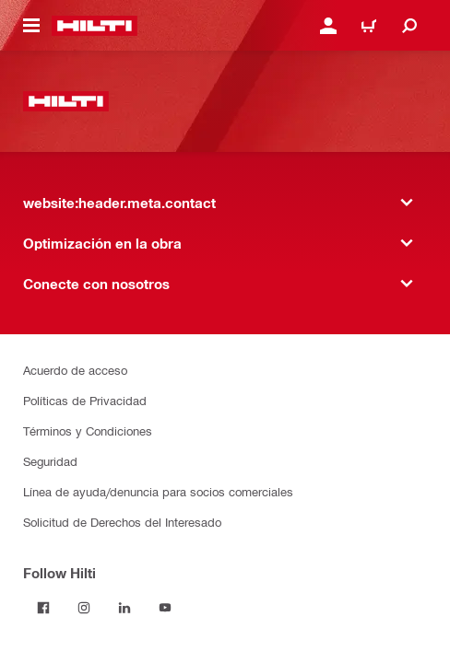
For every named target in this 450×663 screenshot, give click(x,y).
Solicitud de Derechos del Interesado (122, 522)
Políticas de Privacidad (85, 400)
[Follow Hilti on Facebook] (43, 607)
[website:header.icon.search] (409, 26)
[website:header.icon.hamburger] (31, 26)
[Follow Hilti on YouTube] (165, 607)
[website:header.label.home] (94, 26)
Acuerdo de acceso (75, 370)
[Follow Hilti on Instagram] (84, 607)
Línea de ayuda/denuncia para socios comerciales (158, 491)
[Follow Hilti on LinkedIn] (124, 607)
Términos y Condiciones (87, 430)
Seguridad (50, 461)
